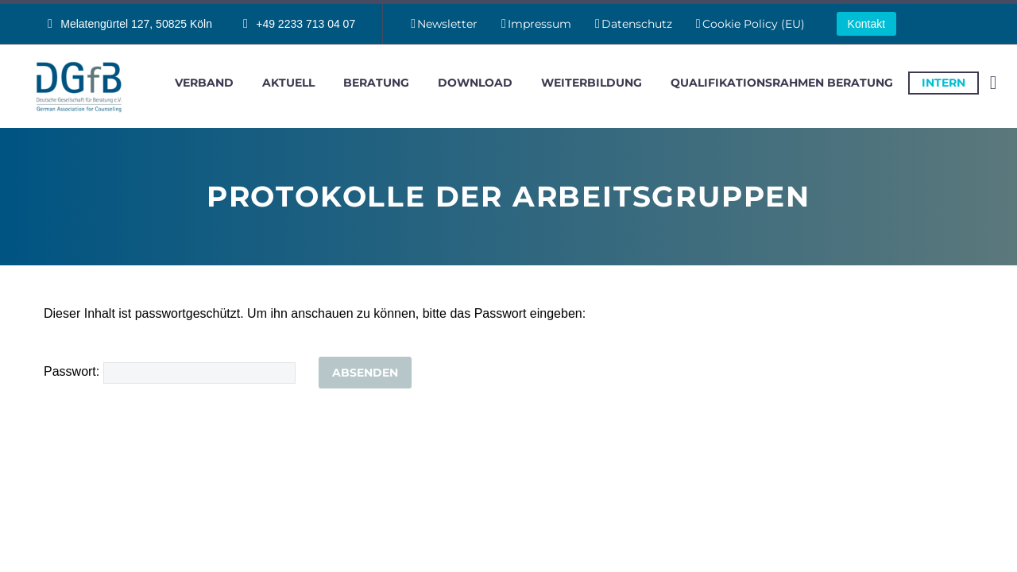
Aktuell (288, 82)
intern (943, 82)
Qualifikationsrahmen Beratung (782, 82)
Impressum (539, 24)
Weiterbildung (591, 82)
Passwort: (170, 371)
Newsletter (447, 24)
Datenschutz (636, 24)
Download (475, 82)
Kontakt (866, 23)
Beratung (376, 82)
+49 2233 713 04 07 (305, 23)
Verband (204, 82)
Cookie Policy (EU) (753, 24)
